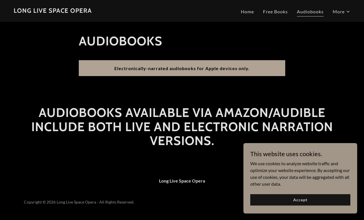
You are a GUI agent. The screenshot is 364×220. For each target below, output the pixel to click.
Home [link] (247, 11)
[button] (341, 11)
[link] (53, 11)
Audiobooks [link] (310, 11)
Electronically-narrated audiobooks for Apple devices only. (181, 68)
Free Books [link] (275, 11)
